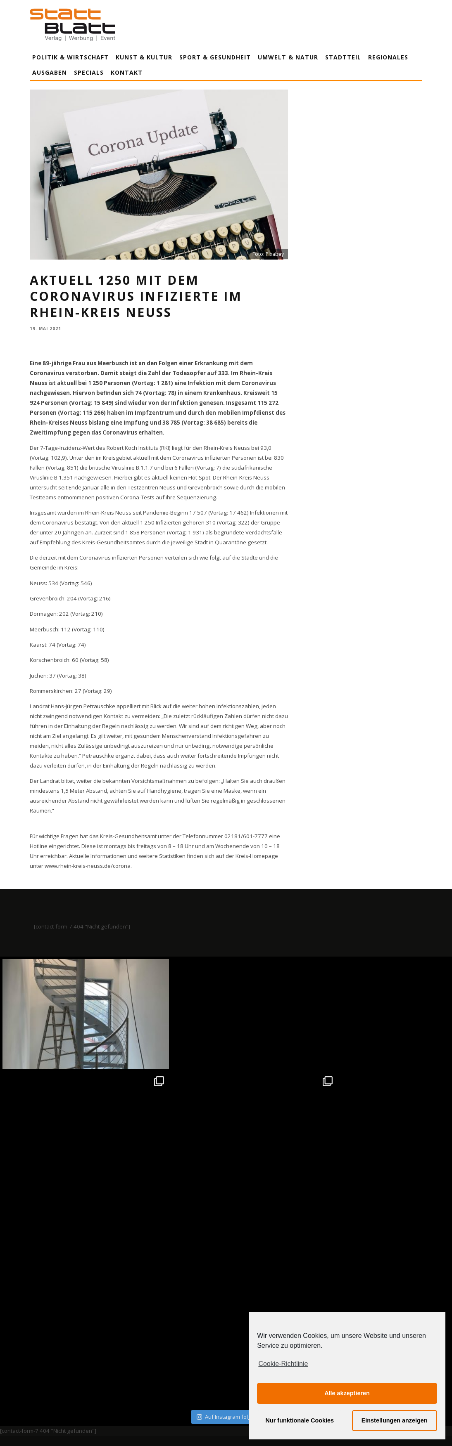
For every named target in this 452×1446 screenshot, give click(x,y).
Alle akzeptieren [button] (347, 1393)
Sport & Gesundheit (215, 57)
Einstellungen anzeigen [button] (395, 1420)
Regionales (388, 57)
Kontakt (127, 72)
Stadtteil (343, 57)
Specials (89, 72)
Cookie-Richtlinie (283, 1363)
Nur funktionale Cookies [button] (300, 1420)
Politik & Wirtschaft (70, 57)
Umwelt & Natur (288, 57)
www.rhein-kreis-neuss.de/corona (88, 865)
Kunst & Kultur (144, 57)
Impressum (137, 1362)
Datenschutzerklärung (227, 1362)
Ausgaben (49, 72)
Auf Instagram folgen (227, 1183)
